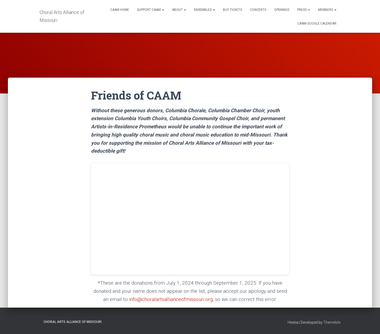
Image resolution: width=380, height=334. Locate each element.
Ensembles (204, 10)
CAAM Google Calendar (316, 23)
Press (303, 10)
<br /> (190, 219)
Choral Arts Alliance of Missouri (73, 322)
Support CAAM (150, 10)
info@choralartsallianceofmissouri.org (171, 299)
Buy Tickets (232, 10)
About (179, 10)
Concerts (258, 10)
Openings (281, 10)
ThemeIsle (331, 322)
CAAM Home (119, 10)
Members (327, 10)
